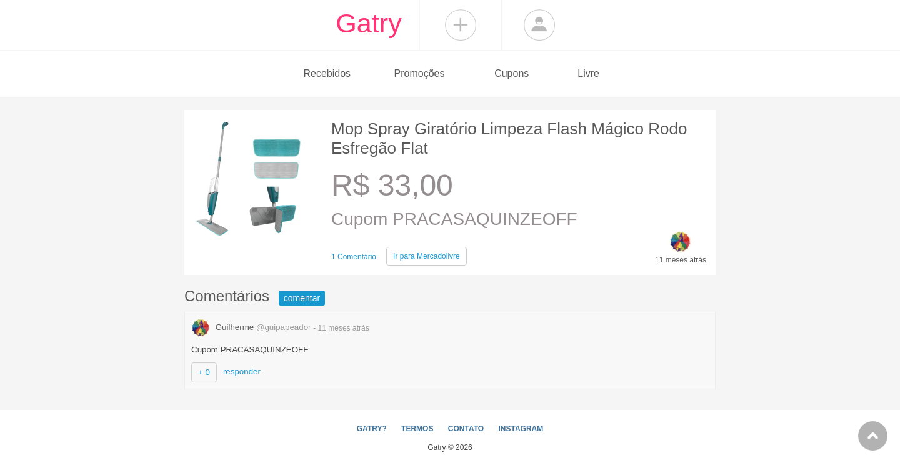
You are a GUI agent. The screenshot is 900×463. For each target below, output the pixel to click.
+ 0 (204, 372)
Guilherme (252, 327)
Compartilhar (460, 25)
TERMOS (417, 428)
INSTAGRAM (520, 428)
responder (242, 371)
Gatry (369, 23)
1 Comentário (353, 256)
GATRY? (372, 428)
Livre (588, 73)
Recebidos (327, 73)
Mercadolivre (426, 256)
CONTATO (466, 428)
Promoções (419, 73)
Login (539, 25)
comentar (302, 298)
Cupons (511, 73)
